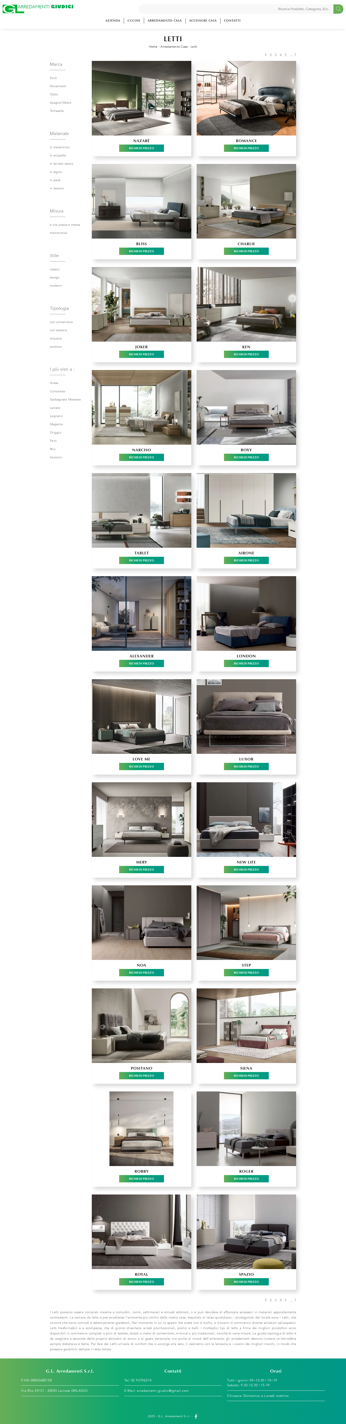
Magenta (56, 424)
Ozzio (54, 94)
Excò (53, 78)
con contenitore (61, 322)
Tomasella (57, 111)
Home (153, 47)
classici (55, 269)
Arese (54, 383)
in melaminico (60, 147)
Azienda (112, 21)
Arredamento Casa (165, 21)
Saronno (56, 457)
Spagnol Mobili (60, 103)
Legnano (56, 416)
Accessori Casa (203, 21)
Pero (53, 441)
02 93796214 (141, 1380)
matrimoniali (58, 233)
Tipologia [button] (59, 308)
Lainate (55, 408)
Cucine (134, 21)
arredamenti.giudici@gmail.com (163, 1390)
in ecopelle (58, 155)
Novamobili (58, 86)
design (55, 277)
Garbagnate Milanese (65, 399)
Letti (194, 47)
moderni (56, 286)
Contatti (232, 21)
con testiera (58, 330)
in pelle (55, 180)
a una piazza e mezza (65, 225)
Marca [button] (56, 64)
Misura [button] (57, 211)
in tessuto (57, 188)
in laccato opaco (61, 164)
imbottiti (56, 339)
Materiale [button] (59, 134)
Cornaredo (57, 391)
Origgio (55, 433)
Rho (52, 449)
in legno (56, 172)
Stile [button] (54, 256)
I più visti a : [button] (62, 369)
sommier (56, 347)
